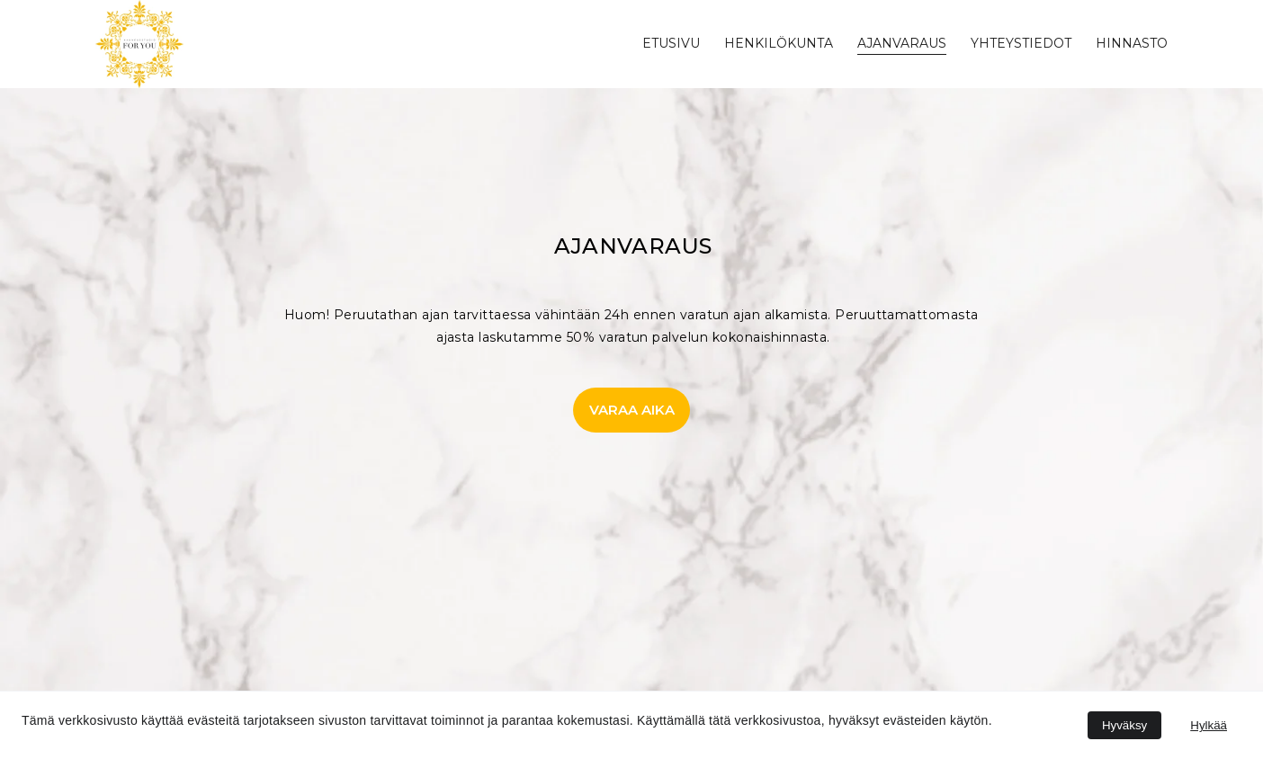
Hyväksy (1124, 725)
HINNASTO (1132, 43)
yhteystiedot (1021, 43)
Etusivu (671, 43)
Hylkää (1208, 725)
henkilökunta (778, 43)
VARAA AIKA (632, 409)
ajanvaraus (901, 43)
